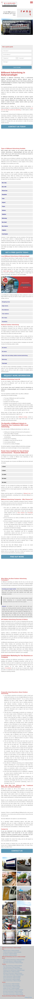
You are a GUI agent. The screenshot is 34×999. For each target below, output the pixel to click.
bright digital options (8, 271)
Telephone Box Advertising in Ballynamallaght (14, 970)
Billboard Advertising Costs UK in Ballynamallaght (13, 956)
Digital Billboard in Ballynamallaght (11, 971)
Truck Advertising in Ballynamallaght (11, 986)
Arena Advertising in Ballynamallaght (11, 977)
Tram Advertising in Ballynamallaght (11, 979)
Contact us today (17, 127)
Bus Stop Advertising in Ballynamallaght (12, 965)
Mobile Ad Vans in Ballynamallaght (11, 988)
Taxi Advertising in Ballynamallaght (11, 983)
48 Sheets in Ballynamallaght (10, 953)
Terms (30, 997)
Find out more (17, 557)
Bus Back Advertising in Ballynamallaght (12, 991)
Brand (3, 958)
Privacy (26, 997)
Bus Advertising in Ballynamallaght (11, 985)
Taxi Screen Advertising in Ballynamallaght (13, 989)
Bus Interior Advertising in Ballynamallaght (13, 992)
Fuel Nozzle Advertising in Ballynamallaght (13, 994)
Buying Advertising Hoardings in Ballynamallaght (13, 995)
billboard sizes (27, 493)
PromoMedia (8, 668)
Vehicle (3, 982)
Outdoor (4, 964)
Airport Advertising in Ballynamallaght (12, 976)
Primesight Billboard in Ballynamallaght (12, 961)
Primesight (29, 512)
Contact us (17, 851)
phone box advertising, (15, 109)
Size (3, 949)
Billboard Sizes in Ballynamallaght (11, 950)
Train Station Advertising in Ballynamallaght (13, 974)
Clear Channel (21, 512)
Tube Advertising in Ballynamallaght (11, 967)
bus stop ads (6, 109)
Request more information (17, 375)
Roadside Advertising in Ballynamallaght (12, 968)
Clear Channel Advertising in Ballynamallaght (13, 959)
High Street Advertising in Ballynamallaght (13, 962)
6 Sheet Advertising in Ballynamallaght (12, 952)
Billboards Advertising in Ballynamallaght (11, 947)
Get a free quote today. (17, 252)
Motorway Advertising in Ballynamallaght (12, 973)
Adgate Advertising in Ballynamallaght (12, 980)
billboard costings (23, 417)
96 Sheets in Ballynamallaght (10, 955)
